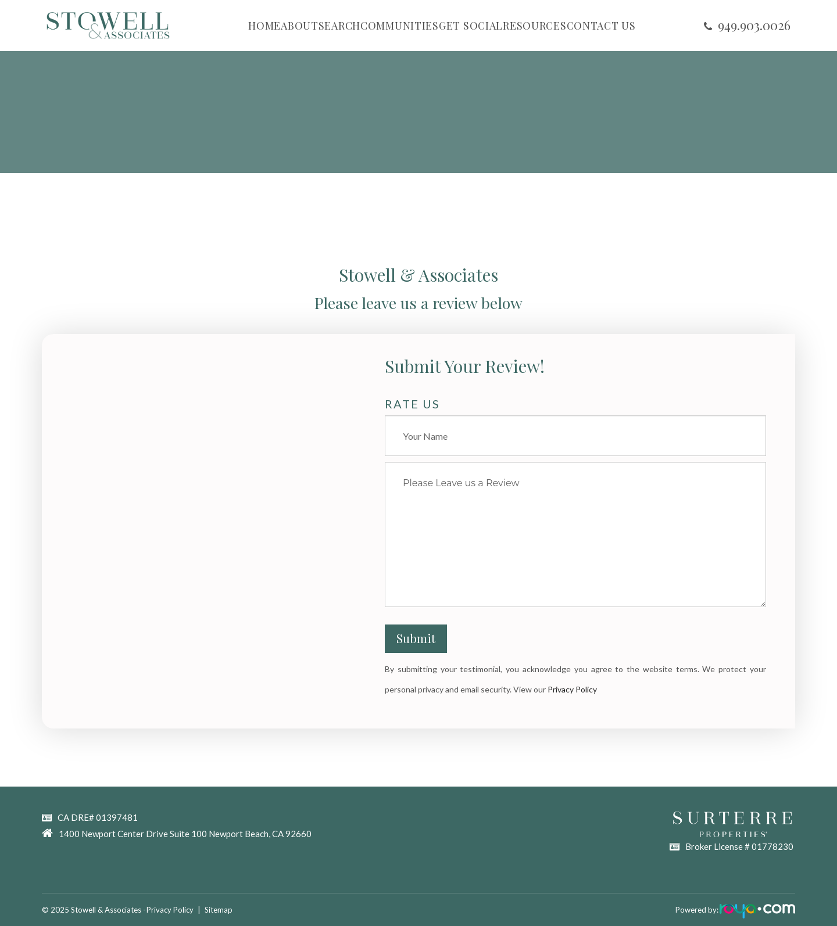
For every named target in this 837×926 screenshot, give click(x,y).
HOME (264, 26)
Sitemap (223, 909)
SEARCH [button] (339, 26)
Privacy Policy (572, 689)
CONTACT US (601, 26)
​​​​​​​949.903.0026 (754, 25)
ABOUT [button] (300, 26)
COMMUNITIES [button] (399, 26)
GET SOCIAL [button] (471, 26)
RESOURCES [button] (534, 26)
